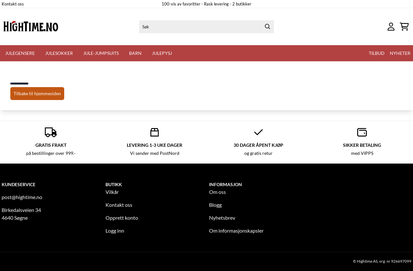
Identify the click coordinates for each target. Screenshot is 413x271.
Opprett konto (122, 218)
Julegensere (20, 53)
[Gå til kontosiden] (391, 26)
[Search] (267, 26)
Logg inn (115, 230)
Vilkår (112, 192)
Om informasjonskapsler (236, 230)
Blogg (215, 205)
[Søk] (206, 26)
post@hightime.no (22, 197)
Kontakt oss (13, 3)
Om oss (217, 192)
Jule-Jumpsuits (101, 53)
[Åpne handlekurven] (404, 26)
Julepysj (162, 53)
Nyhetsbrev (222, 218)
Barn (135, 53)
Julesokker (59, 53)
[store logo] (31, 27)
